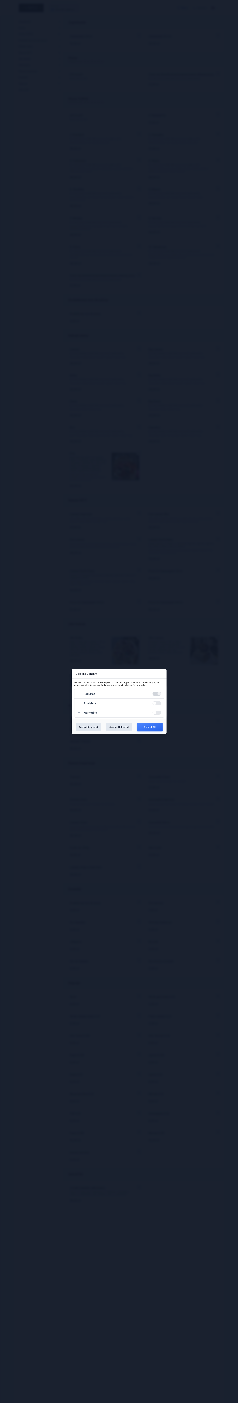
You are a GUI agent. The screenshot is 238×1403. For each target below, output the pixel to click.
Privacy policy (139, 685)
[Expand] (79, 693)
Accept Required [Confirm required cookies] (88, 727)
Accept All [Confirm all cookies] (150, 727)
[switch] (157, 694)
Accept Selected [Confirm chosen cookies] (119, 727)
